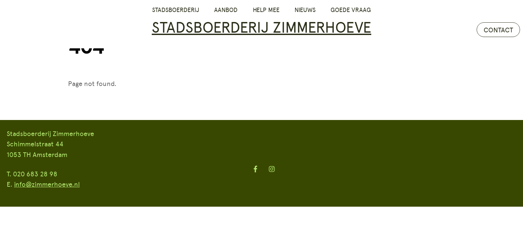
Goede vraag (351, 10)
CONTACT (498, 29)
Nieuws (305, 10)
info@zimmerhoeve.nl (47, 184)
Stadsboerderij (175, 10)
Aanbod (225, 10)
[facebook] (255, 167)
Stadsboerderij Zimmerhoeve (261, 26)
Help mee (266, 10)
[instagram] (272, 167)
